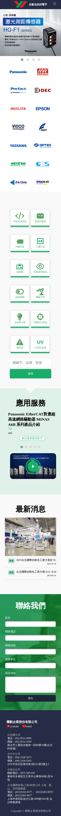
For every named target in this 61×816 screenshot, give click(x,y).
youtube (14, 726)
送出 (30, 698)
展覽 (11, 561)
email (29, 726)
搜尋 (30, 373)
